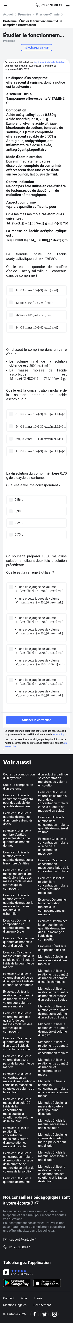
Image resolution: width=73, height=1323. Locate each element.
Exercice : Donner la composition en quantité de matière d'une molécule (16, 926)
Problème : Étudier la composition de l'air (52, 948)
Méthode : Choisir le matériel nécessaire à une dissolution (52, 1124)
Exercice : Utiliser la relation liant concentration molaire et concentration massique (53, 885)
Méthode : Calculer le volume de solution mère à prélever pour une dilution (52, 1140)
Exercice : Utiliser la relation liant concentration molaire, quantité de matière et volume (53, 825)
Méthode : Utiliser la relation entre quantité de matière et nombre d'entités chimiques (53, 976)
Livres (38, 1298)
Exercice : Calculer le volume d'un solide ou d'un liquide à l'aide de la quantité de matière (18, 979)
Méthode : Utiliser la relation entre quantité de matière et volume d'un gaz (53, 1029)
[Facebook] (34, 1314)
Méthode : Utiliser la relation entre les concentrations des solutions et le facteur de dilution (53, 1174)
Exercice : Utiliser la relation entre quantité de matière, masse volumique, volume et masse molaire (18, 999)
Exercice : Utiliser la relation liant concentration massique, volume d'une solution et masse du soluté (16, 1137)
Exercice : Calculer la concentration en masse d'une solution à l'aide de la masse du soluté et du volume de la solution (19, 1083)
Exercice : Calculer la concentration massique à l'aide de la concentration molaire (53, 865)
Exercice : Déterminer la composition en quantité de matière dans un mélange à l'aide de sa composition (52, 930)
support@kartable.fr (23, 1239)
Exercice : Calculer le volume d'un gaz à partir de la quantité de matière (18, 1061)
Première (24, 14)
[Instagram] (54, 1314)
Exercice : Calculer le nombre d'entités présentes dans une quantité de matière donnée (17, 838)
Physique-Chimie (48, 14)
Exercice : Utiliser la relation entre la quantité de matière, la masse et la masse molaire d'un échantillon (18, 904)
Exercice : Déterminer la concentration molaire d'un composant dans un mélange (52, 907)
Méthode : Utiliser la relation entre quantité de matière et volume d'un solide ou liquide (53, 1012)
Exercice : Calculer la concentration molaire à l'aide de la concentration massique (53, 846)
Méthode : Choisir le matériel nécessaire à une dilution (52, 1156)
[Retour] (7, 5)
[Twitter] (44, 1314)
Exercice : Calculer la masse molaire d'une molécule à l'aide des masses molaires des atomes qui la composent (17, 879)
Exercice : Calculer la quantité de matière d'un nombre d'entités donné (18, 818)
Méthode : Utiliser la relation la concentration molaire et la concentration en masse (53, 1088)
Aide (24, 1298)
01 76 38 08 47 (51, 5)
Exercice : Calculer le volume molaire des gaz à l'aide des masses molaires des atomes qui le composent (17, 1022)
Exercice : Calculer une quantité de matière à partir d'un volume (18, 941)
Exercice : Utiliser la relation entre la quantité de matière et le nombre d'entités (18, 858)
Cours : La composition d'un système (19, 776)
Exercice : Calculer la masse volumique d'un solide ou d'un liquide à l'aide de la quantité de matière (19, 960)
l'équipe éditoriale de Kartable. (49, 62)
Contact (8, 1298)
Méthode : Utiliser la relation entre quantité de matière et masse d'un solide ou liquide (53, 994)
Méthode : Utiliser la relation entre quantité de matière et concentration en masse (53, 1067)
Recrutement (42, 1305)
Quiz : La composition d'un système (18, 786)
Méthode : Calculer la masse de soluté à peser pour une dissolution (52, 1108)
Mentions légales (14, 1305)
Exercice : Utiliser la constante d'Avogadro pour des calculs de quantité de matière (18, 800)
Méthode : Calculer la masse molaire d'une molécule (52, 960)
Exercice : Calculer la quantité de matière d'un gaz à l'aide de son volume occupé (17, 1043)
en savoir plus (60, 734)
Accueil (8, 14)
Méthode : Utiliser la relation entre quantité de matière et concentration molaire (53, 1047)
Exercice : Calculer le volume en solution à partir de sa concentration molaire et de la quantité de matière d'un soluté (53, 801)
